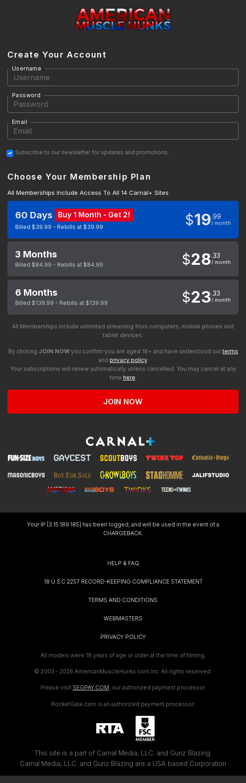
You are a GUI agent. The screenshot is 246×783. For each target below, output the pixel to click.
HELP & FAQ (123, 563)
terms (230, 351)
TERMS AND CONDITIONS (123, 599)
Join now (123, 401)
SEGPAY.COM (91, 687)
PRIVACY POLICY (123, 636)
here (129, 377)
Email (19, 121)
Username (26, 68)
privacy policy (128, 359)
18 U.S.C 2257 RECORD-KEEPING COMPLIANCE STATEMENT (123, 581)
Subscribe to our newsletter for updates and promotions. (92, 152)
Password (26, 95)
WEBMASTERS (123, 618)
